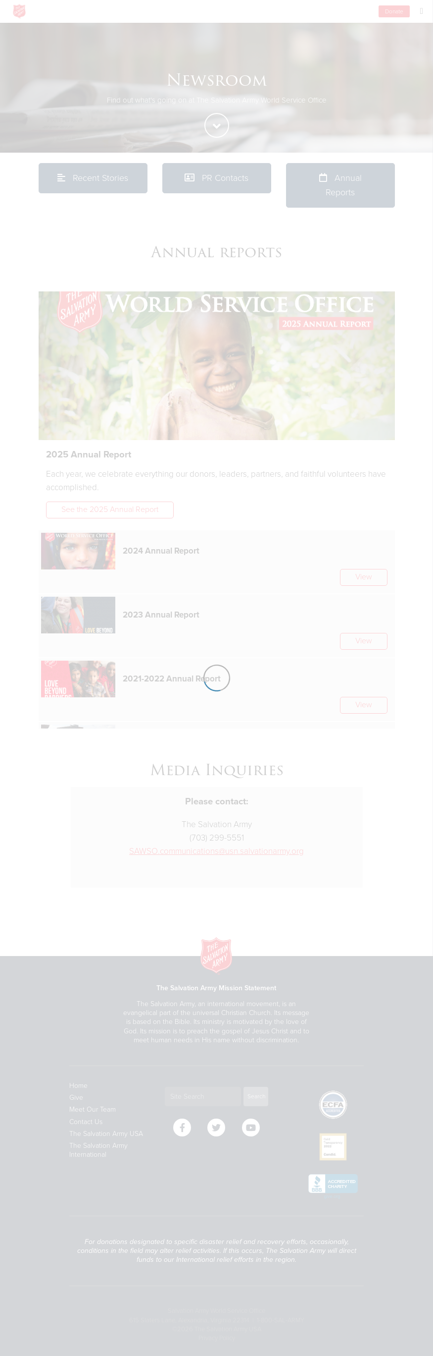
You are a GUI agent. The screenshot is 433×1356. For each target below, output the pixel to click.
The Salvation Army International (98, 1150)
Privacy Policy (216, 1338)
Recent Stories (92, 177)
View (363, 577)
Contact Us (85, 1122)
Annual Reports (340, 185)
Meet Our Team (92, 1109)
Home (78, 1085)
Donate (394, 11)
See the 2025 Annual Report (109, 509)
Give (76, 1097)
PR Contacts (216, 177)
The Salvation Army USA (106, 1134)
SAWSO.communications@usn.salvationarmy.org (216, 851)
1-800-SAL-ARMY (280, 1320)
